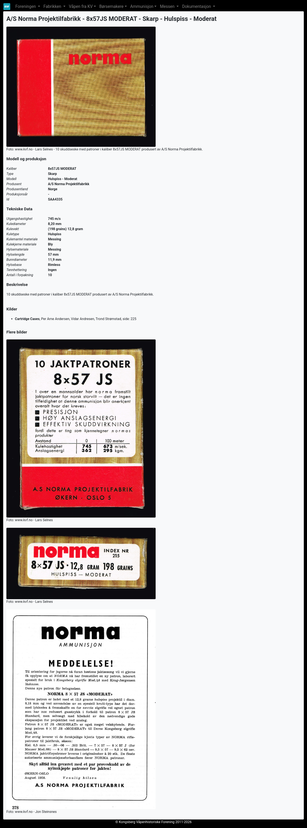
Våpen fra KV (81, 6)
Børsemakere (111, 6)
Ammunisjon (142, 6)
